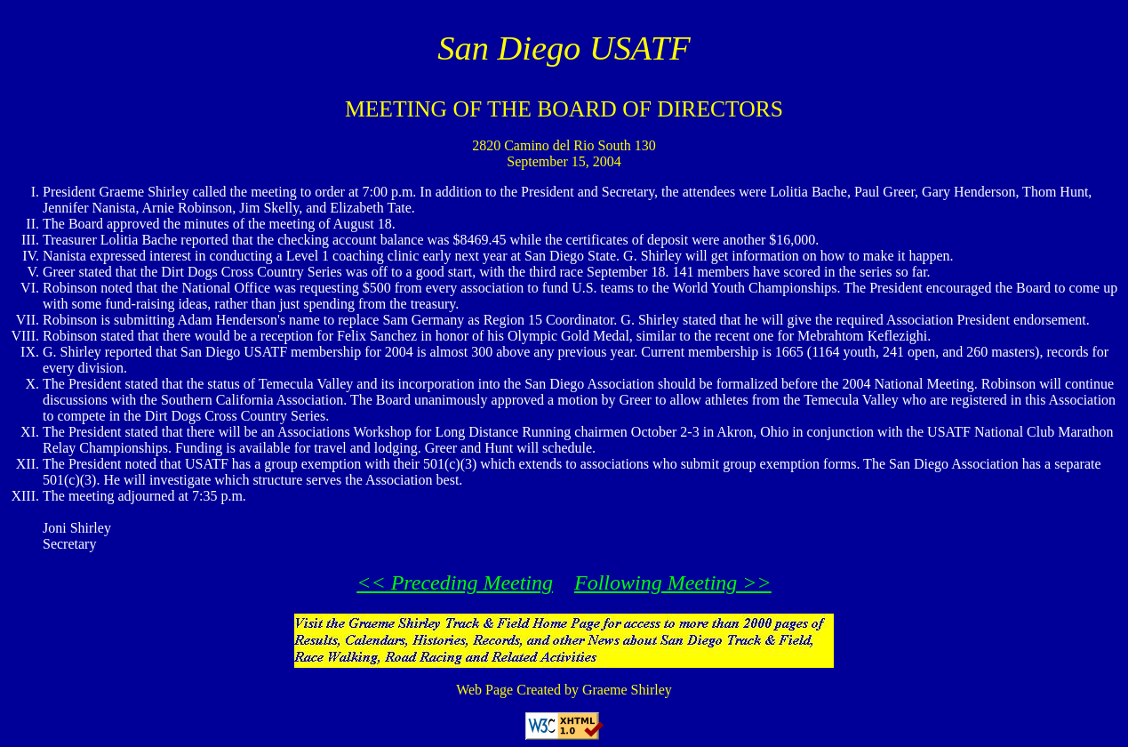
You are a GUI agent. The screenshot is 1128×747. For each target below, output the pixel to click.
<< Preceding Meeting (454, 582)
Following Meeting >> (673, 582)
